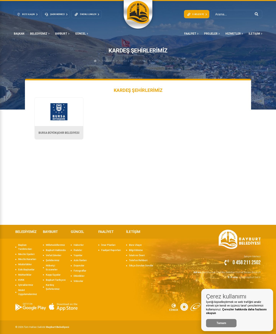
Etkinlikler (79, 275)
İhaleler (78, 250)
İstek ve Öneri (137, 255)
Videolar (78, 281)
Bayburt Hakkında (56, 250)
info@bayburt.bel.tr (245, 276)
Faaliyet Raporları (111, 250)
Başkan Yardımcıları (25, 246)
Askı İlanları (80, 260)
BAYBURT (62, 33)
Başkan (19, 33)
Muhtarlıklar (24, 274)
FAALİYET (191, 33)
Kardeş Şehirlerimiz (53, 286)
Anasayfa (108, 60)
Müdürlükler (25, 264)
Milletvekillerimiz (55, 244)
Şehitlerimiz (52, 260)
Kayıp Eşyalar (53, 274)
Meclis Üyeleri (26, 254)
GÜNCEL (81, 33)
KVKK (21, 279)
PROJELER (212, 33)
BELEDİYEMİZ (39, 33)
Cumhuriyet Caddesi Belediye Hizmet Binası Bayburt (228, 272)
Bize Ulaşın (135, 244)
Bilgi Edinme (136, 250)
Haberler (79, 244)
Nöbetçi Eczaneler (52, 267)
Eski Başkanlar (26, 269)
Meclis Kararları (27, 259)
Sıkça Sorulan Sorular (141, 265)
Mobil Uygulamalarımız (27, 292)
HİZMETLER (234, 33)
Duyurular (79, 265)
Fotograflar (80, 270)
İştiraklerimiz (25, 284)
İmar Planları (108, 244)
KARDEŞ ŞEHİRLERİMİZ (165, 60)
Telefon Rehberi (138, 260)
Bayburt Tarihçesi (56, 279)
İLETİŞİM (255, 33)
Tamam (221, 323)
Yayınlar (78, 255)
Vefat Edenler (53, 255)
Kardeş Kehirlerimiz (133, 60)
